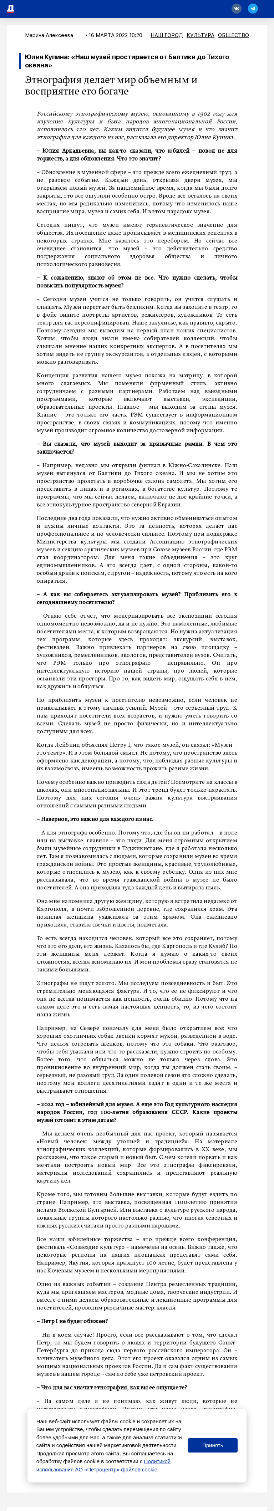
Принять (212, 1445)
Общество (233, 35)
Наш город (167, 35)
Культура (200, 35)
